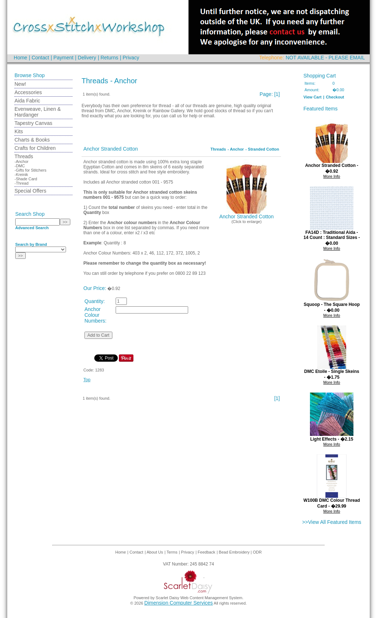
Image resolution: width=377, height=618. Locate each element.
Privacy (131, 57)
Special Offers (30, 191)
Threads (23, 156)
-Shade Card (25, 179)
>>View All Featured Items (331, 522)
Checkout (335, 97)
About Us (155, 552)
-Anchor (21, 161)
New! (20, 84)
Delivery (87, 57)
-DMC (19, 166)
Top (86, 379)
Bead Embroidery (235, 552)
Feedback (206, 552)
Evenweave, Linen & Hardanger (37, 112)
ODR (257, 552)
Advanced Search (32, 228)
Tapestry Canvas (33, 123)
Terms (171, 552)
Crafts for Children (35, 148)
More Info (331, 176)
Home (20, 57)
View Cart (312, 97)
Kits (18, 131)
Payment (63, 57)
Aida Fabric (27, 101)
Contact (40, 57)
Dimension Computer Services (178, 603)
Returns (109, 57)
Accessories (28, 92)
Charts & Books (32, 140)
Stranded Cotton (263, 149)
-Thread (21, 183)
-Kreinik (21, 174)
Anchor (237, 149)
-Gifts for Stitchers (30, 170)
